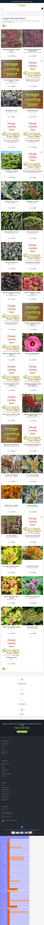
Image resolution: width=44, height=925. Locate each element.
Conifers (3, 754)
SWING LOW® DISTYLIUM (32, 232)
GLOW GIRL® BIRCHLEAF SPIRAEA (11, 566)
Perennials (4, 745)
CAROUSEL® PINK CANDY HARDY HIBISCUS (32, 324)
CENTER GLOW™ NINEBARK (11, 475)
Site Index (4, 775)
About (3, 765)
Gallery (3, 767)
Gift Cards (4, 771)
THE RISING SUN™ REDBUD (11, 171)
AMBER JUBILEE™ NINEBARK (11, 505)
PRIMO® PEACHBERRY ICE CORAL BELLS (32, 293)
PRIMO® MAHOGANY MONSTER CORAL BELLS (11, 293)
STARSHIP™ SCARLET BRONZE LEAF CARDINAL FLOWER (32, 415)
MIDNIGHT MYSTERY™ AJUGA (32, 80)
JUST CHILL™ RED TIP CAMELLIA (11, 140)
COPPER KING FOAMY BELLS (11, 323)
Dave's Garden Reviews (6, 773)
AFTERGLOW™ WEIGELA (11, 657)
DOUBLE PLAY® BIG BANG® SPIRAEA (11, 627)
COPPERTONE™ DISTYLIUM (11, 201)
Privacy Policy (4, 791)
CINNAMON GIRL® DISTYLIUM (11, 232)
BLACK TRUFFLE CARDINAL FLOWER (11, 414)
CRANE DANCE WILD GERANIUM (32, 262)
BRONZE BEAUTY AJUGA (11, 110)
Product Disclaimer (5, 795)
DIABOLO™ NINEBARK (33, 505)
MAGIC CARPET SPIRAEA (33, 566)
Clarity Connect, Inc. (35, 829)
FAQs (3, 785)
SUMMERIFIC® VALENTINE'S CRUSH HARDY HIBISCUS (32, 384)
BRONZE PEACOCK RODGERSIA (32, 535)
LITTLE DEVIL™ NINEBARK (32, 475)
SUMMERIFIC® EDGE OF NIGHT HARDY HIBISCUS (11, 354)
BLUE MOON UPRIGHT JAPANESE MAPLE (11, 80)
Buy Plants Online (5, 763)
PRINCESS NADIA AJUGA (32, 110)
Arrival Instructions (5, 787)
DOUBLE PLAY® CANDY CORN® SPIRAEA (11, 597)
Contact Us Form (5, 809)
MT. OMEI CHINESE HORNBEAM (32, 140)
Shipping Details (5, 799)
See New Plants (5, 743)
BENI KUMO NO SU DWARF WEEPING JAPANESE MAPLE (32, 50)
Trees (3, 748)
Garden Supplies (5, 769)
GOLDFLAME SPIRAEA (32, 627)
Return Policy (4, 797)
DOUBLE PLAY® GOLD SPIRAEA (32, 596)
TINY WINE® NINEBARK (11, 535)
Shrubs (3, 750)
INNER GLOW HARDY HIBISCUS (32, 353)
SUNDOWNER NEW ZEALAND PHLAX (32, 444)
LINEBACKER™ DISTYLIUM (32, 201)
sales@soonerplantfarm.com (11, 820)
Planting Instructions (6, 789)
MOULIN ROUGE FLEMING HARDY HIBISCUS (11, 384)
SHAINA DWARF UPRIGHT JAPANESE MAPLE (11, 50)
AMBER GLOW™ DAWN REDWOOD (11, 444)
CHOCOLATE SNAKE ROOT (11, 262)
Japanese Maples (5, 752)
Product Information (6, 793)
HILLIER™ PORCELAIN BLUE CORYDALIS (32, 171)
